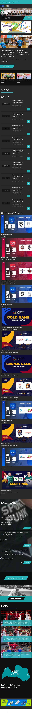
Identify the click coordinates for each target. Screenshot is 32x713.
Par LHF (2, 2)
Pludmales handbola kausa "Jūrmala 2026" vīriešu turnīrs (16, 550)
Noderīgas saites (14, 2)
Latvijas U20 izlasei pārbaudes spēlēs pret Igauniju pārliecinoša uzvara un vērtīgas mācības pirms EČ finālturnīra (15, 53)
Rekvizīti (7, 2)
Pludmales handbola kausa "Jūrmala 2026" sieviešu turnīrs (16, 516)
